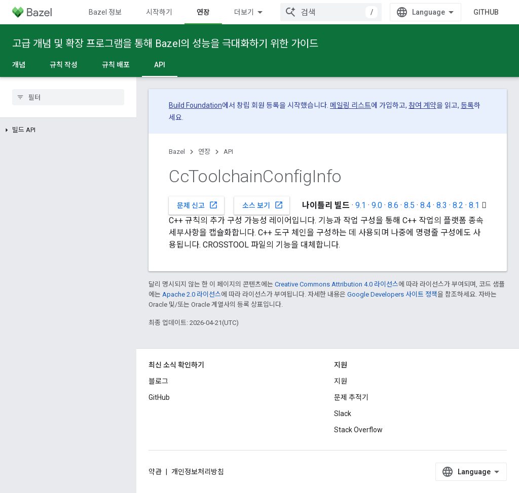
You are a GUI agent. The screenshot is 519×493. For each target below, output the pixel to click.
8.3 (441, 205)
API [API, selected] (159, 65)
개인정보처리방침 (197, 472)
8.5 (409, 205)
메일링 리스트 (350, 105)
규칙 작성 (64, 65)
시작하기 (159, 12)
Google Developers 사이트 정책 (392, 294)
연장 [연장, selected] (203, 12)
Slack (342, 413)
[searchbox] (68, 97)
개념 (18, 65)
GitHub (486, 12)
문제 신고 (197, 205)
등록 (467, 105)
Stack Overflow (358, 430)
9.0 (377, 205)
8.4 (425, 205)
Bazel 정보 (105, 12)
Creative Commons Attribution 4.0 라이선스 (336, 284)
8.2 (458, 205)
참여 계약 (422, 105)
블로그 (158, 381)
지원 (340, 381)
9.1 (360, 205)
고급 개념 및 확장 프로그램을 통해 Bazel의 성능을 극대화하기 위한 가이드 (165, 43)
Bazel (177, 151)
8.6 (393, 205)
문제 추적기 (351, 397)
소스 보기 (262, 205)
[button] (68, 130)
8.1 (474, 205)
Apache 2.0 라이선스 (191, 294)
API (228, 151)
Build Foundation (195, 105)
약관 (155, 472)
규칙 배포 (116, 65)
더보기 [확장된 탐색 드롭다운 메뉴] (244, 12)
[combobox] (331, 12)
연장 (204, 151)
